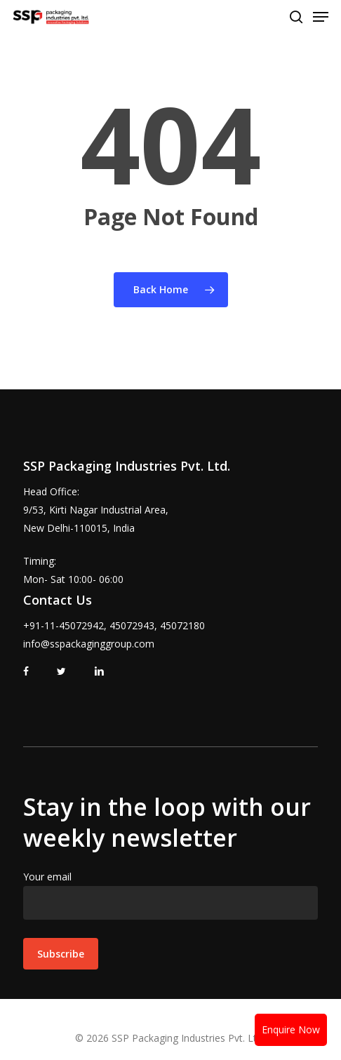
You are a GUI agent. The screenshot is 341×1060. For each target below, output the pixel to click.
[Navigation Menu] (320, 17)
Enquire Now (291, 1029)
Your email (170, 895)
